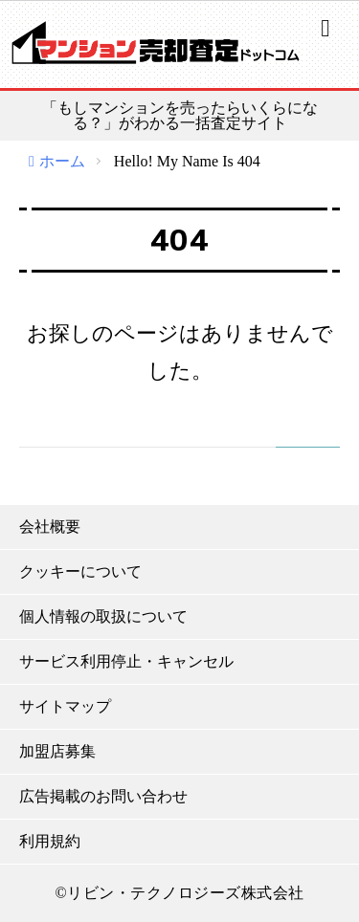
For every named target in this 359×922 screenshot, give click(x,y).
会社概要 (49, 526)
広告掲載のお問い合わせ (103, 796)
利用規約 (49, 841)
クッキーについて (80, 571)
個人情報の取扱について (103, 616)
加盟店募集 (57, 751)
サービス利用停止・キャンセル (126, 661)
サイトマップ (65, 706)
